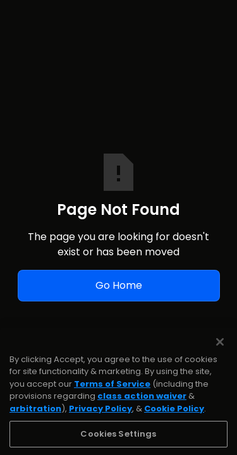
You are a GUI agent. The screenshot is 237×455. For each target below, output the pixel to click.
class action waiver (141, 405)
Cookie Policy (174, 417)
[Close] (220, 350)
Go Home (118, 285)
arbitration (35, 417)
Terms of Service (112, 392)
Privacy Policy (100, 417)
